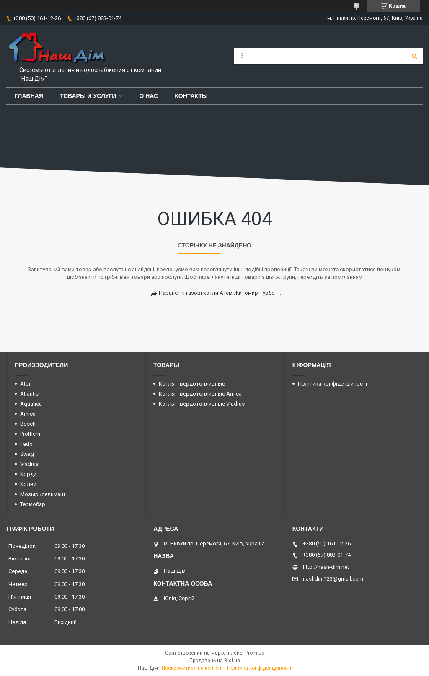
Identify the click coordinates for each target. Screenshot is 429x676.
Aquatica (31, 404)
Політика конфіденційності (332, 383)
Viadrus (29, 464)
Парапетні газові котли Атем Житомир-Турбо (217, 293)
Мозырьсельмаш (42, 494)
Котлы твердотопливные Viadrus (202, 404)
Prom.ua (254, 653)
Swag (27, 454)
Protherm (31, 434)
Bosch (28, 424)
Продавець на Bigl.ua (214, 660)
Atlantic (29, 394)
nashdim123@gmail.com (333, 579)
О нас (148, 96)
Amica (28, 414)
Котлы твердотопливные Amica (200, 394)
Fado (26, 444)
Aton (26, 383)
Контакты (191, 96)
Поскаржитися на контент (192, 668)
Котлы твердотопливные (192, 383)
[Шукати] (414, 56)
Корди (28, 474)
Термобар (32, 504)
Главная (29, 96)
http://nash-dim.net (326, 567)
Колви (28, 484)
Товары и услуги (88, 96)
